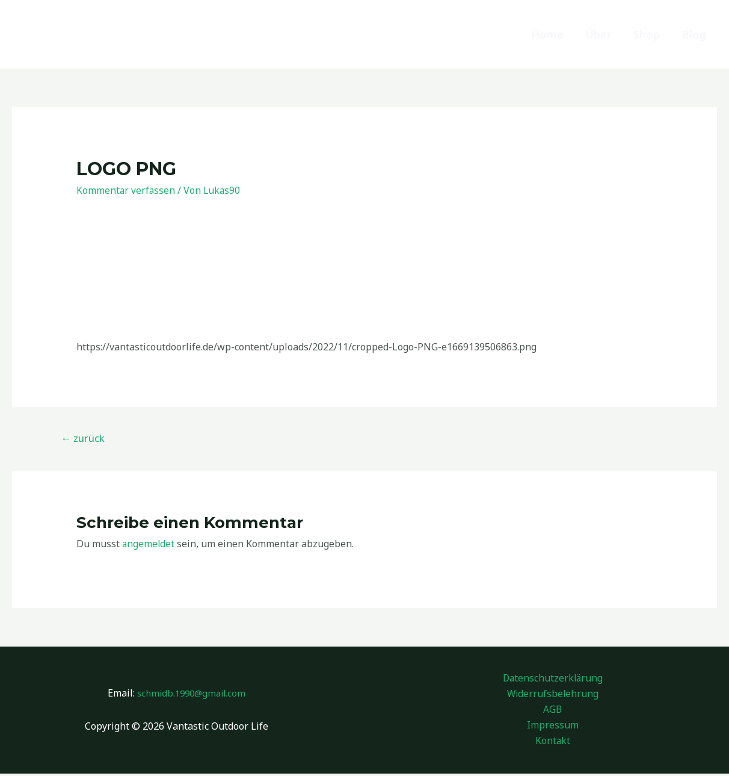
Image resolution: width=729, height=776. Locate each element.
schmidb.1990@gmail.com (191, 694)
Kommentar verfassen (126, 190)
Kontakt (552, 743)
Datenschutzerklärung (553, 677)
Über (598, 34)
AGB (552, 711)
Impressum (553, 727)
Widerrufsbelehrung (552, 694)
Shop (646, 34)
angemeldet (149, 543)
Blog (693, 34)
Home (547, 34)
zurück (83, 438)
